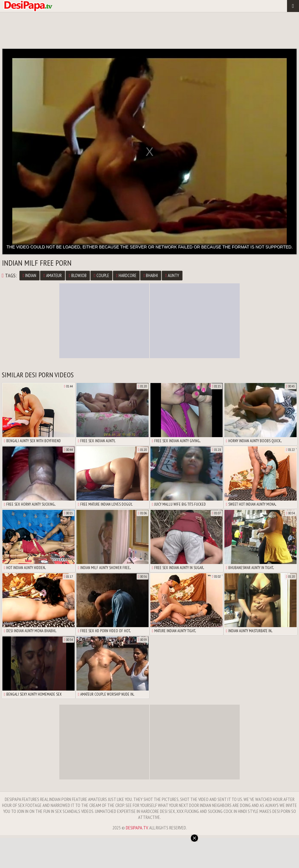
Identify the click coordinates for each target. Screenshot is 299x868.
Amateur (52, 275)
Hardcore (126, 275)
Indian (29, 275)
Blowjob (78, 275)
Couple (101, 275)
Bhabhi (151, 275)
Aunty (172, 275)
